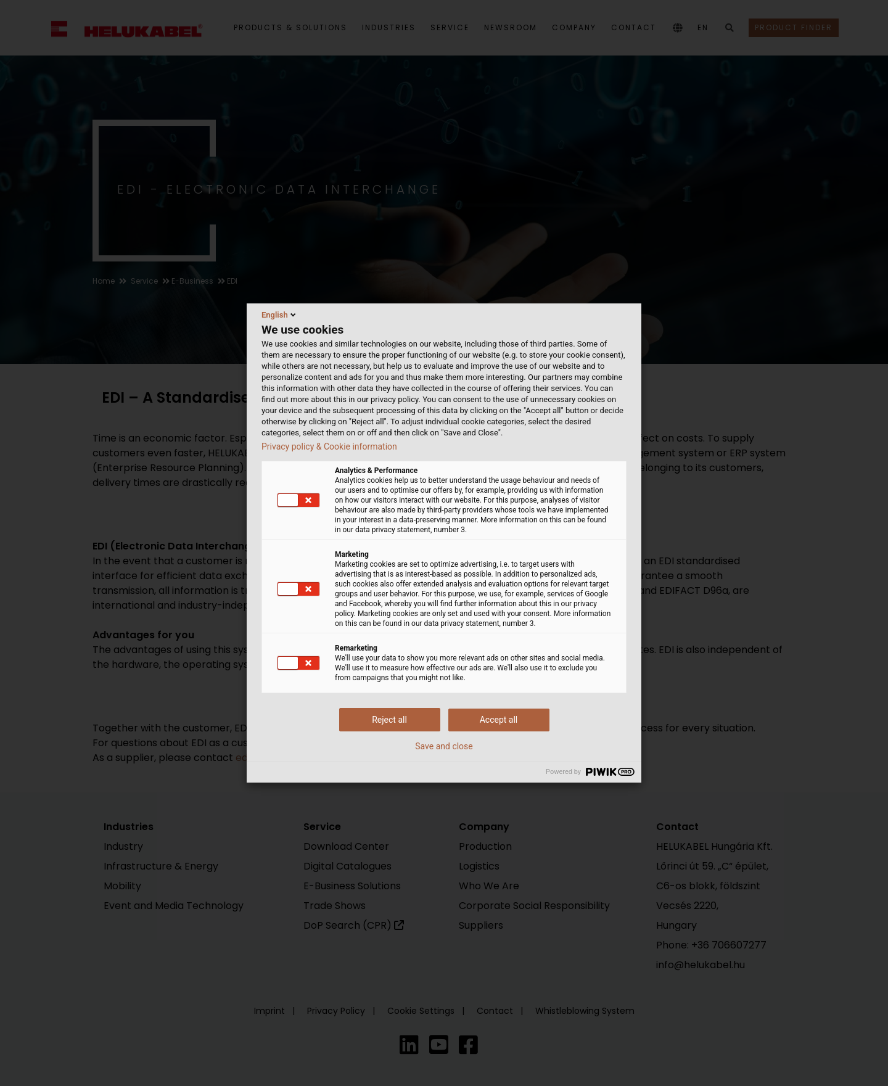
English (279, 314)
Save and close (444, 746)
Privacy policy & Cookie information (329, 446)
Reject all (389, 720)
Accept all (499, 720)
